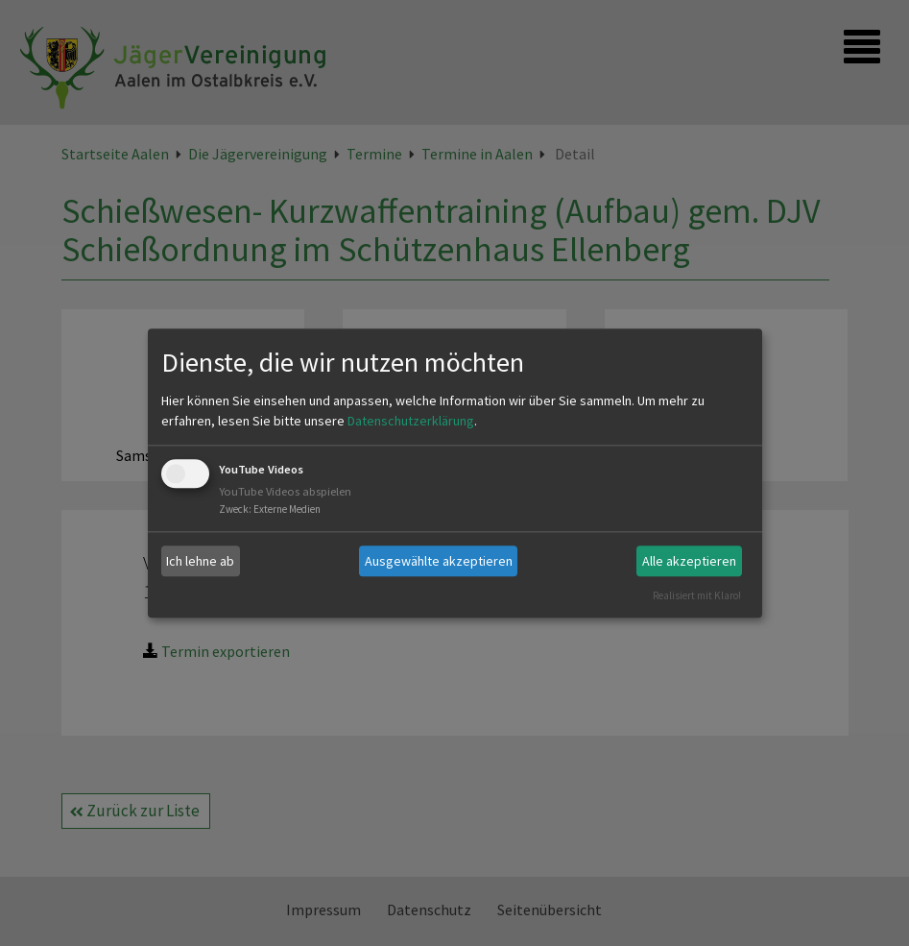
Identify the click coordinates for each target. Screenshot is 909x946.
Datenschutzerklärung (410, 421)
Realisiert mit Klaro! (697, 595)
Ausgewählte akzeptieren (439, 561)
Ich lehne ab (200, 561)
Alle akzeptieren (689, 561)
